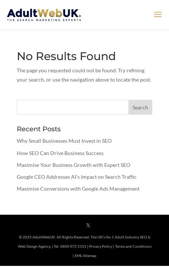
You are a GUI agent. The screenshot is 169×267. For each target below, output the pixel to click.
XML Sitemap (85, 255)
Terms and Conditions (133, 246)
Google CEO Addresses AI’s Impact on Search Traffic (77, 177)
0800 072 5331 (73, 246)
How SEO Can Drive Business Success (60, 153)
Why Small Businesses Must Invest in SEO (64, 141)
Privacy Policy (100, 246)
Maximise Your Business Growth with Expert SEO (73, 165)
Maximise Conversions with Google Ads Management (78, 188)
